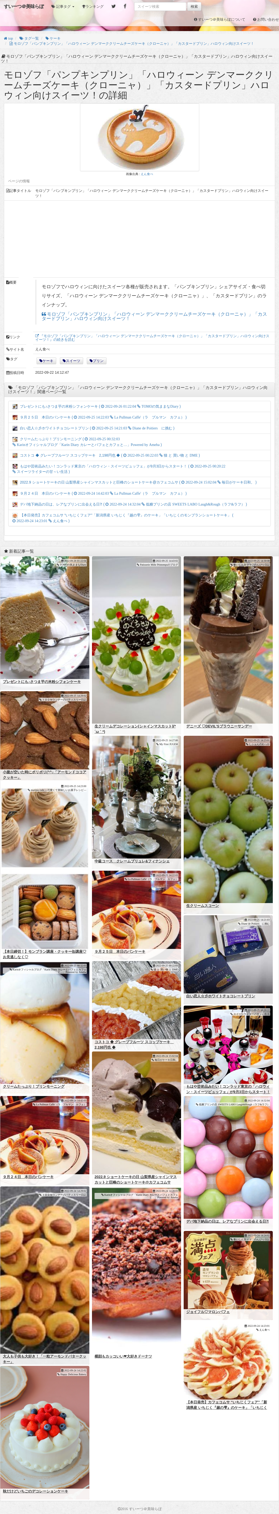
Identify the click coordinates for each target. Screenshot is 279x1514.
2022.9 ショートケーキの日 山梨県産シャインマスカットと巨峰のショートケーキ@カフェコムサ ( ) (134, 482)
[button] (62, 6)
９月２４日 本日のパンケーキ (28, 1177)
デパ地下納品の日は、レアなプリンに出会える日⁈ (227, 1221)
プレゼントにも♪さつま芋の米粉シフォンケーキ (42, 682)
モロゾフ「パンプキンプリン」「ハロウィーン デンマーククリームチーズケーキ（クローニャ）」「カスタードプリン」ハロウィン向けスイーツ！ (154, 316)
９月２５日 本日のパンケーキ (120, 951)
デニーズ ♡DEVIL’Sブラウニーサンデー (219, 726)
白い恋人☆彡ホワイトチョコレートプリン (220, 996)
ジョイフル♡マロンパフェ (208, 1312)
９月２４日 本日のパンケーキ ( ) (99, 493)
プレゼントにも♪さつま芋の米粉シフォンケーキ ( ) (96, 406)
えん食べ (147, 174)
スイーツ (73, 361)
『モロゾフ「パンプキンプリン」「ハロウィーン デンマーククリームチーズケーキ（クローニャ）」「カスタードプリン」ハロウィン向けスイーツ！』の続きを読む (152, 337)
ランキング (94, 6)
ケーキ (47, 361)
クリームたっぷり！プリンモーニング (34, 1086)
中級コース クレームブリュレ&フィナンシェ (132, 861)
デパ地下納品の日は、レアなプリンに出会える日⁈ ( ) (129, 504)
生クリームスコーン (202, 906)
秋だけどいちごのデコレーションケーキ (35, 1491)
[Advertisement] (139, 239)
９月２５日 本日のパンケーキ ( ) (99, 417)
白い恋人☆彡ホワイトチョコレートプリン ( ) (93, 428)
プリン (98, 361)
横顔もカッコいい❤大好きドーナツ (123, 1356)
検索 (194, 6)
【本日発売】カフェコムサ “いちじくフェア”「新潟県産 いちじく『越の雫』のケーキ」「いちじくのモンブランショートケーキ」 (226, 1407)
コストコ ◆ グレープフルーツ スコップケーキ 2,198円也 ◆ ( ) (106, 455)
